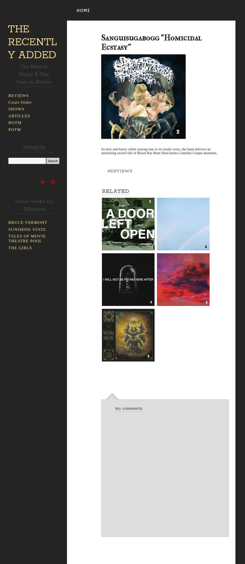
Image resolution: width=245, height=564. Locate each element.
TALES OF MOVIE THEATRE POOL (27, 238)
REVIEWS (18, 95)
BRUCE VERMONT (27, 222)
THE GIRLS (20, 248)
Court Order (20, 102)
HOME (83, 11)
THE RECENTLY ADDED (32, 42)
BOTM (15, 122)
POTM (14, 129)
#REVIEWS (119, 171)
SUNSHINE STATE (27, 229)
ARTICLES (19, 116)
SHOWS (16, 109)
